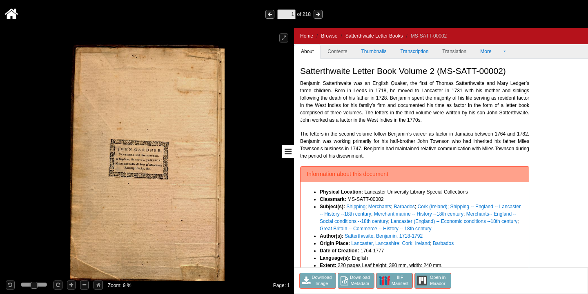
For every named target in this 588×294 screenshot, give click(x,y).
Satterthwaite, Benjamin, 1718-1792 (384, 236)
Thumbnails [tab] (373, 51)
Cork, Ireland (416, 243)
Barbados (404, 206)
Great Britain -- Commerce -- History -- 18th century (375, 229)
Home (306, 36)
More (491, 51)
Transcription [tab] (414, 51)
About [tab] (307, 51)
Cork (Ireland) (432, 206)
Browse (329, 36)
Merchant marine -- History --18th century (418, 214)
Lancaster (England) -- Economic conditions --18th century (454, 221)
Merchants (379, 206)
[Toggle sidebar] (288, 151)
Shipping (355, 206)
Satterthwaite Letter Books (374, 36)
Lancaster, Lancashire (375, 243)
